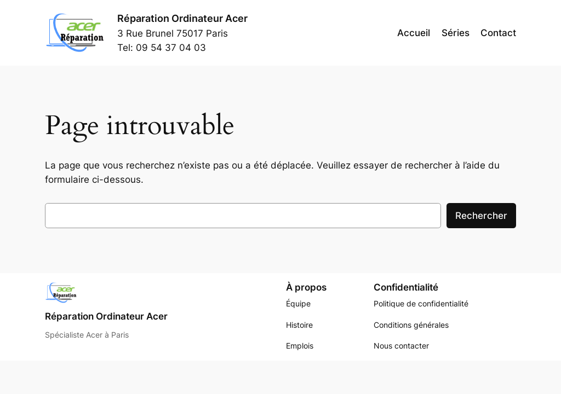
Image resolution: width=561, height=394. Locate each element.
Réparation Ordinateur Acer (182, 18)
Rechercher (481, 215)
